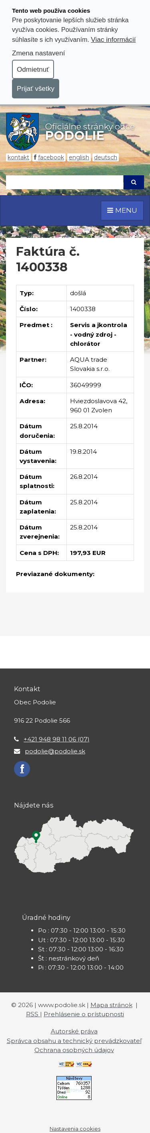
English (79, 157)
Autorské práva (74, 1031)
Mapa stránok (111, 1005)
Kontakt (18, 157)
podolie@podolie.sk (55, 751)
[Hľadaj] (64, 182)
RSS (33, 1014)
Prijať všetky (35, 88)
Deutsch (105, 157)
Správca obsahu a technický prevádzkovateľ (74, 1041)
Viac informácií (113, 39)
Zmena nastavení (38, 53)
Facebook (51, 157)
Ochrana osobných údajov (74, 1050)
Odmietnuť (33, 69)
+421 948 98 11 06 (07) (57, 739)
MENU (122, 210)
